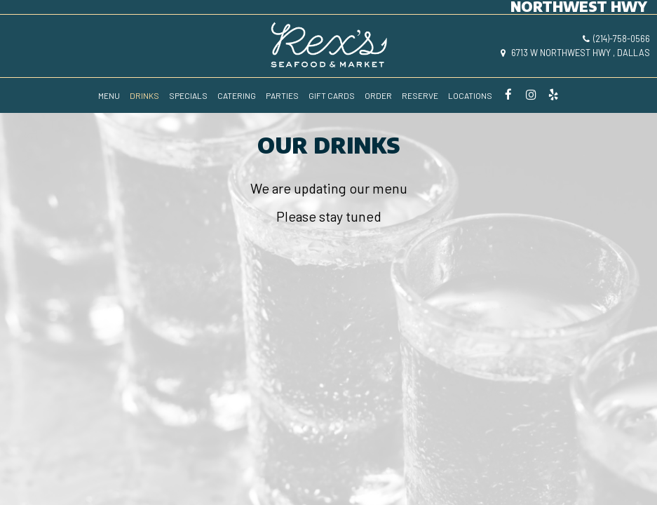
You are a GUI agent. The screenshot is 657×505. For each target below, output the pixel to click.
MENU (109, 95)
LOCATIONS (470, 95)
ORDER (378, 95)
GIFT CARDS (332, 95)
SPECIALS (188, 95)
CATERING (236, 95)
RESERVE (420, 95)
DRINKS (144, 95)
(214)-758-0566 (616, 38)
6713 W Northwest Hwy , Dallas (575, 52)
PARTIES (282, 95)
